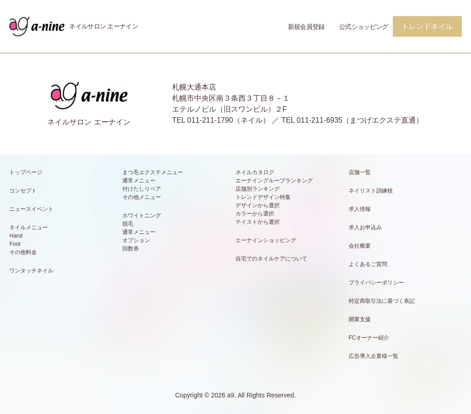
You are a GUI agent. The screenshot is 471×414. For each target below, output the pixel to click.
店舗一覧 (360, 172)
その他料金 (23, 252)
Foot (14, 244)
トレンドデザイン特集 (263, 197)
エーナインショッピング (266, 240)
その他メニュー (141, 197)
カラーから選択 (255, 213)
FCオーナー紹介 (369, 338)
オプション (136, 240)
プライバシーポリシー (376, 282)
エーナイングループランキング (274, 180)
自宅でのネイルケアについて (271, 258)
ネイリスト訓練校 (371, 190)
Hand (16, 236)
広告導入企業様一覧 (373, 356)
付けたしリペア (141, 189)
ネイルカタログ (255, 172)
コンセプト (23, 190)
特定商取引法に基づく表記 (382, 301)
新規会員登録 (306, 26)
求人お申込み (365, 227)
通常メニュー (138, 180)
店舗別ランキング (258, 189)
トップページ (25, 172)
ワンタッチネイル (31, 270)
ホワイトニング (141, 215)
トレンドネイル (427, 26)
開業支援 (360, 319)
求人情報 (360, 209)
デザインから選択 (258, 205)
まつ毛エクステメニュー (152, 172)
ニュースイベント (31, 209)
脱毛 (127, 224)
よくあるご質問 (368, 264)
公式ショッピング (363, 26)
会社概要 (360, 246)
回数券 (130, 248)
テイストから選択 (258, 222)
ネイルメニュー (28, 227)
